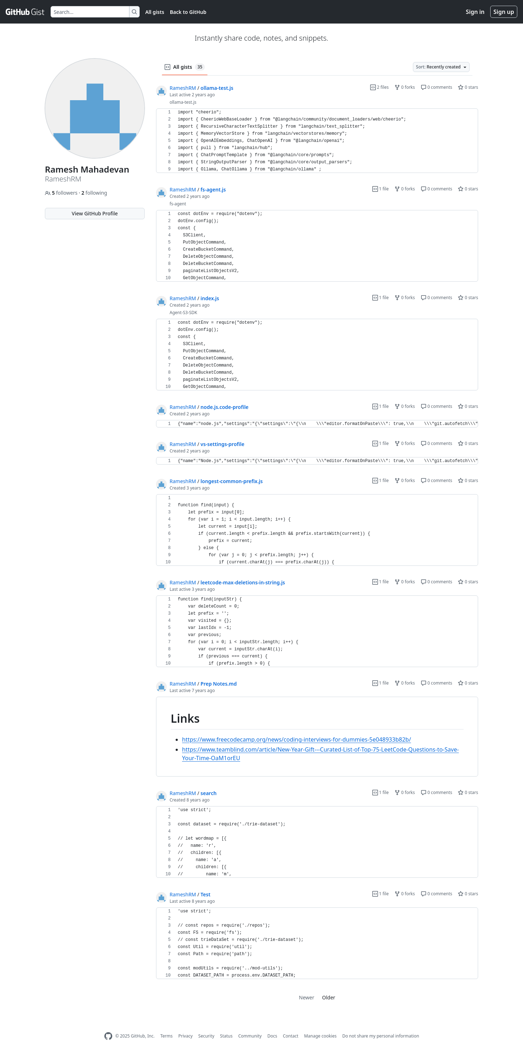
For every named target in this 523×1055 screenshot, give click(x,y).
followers (62, 192)
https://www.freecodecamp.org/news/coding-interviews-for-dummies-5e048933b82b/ (296, 739)
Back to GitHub (188, 12)
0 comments (436, 87)
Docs (272, 1036)
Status (226, 1036)
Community (250, 1036)
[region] (317, 141)
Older (328, 997)
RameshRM (183, 87)
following (94, 192)
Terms (166, 1036)
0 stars (468, 87)
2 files (379, 87)
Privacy (185, 1036)
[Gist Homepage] (25, 11)
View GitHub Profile (95, 213)
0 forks (404, 87)
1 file (380, 189)
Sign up (503, 12)
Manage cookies (320, 1036)
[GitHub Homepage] (108, 1036)
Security (206, 1036)
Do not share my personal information (380, 1036)
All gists (154, 12)
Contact (290, 1036)
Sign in (475, 12)
